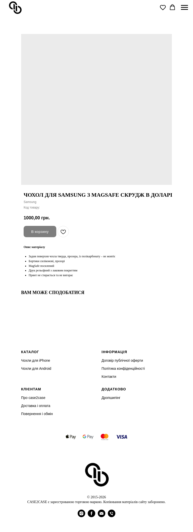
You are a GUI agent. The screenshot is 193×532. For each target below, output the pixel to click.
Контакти (109, 377)
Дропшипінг (111, 398)
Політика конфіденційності (123, 368)
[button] (163, 7)
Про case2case (33, 398)
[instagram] (81, 516)
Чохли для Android (36, 368)
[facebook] (91, 516)
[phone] (111, 516)
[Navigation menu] (184, 7)
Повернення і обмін (37, 414)
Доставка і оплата (35, 406)
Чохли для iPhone (35, 360)
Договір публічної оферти (122, 360)
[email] (101, 516)
